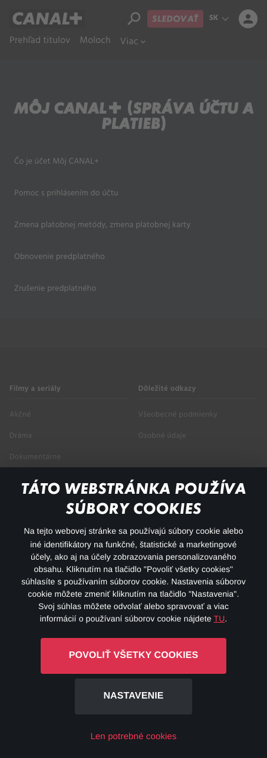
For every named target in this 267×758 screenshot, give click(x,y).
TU (219, 618)
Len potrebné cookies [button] (133, 737)
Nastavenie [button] (133, 696)
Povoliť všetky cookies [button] (134, 655)
